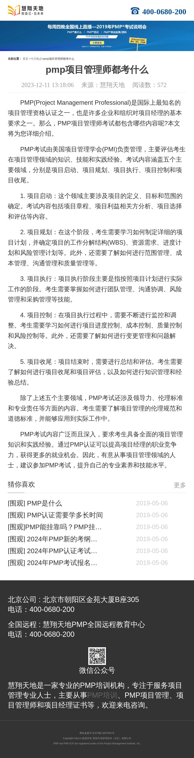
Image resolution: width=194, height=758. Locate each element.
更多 (180, 485)
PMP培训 (102, 695)
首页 (25, 58)
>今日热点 (35, 58)
